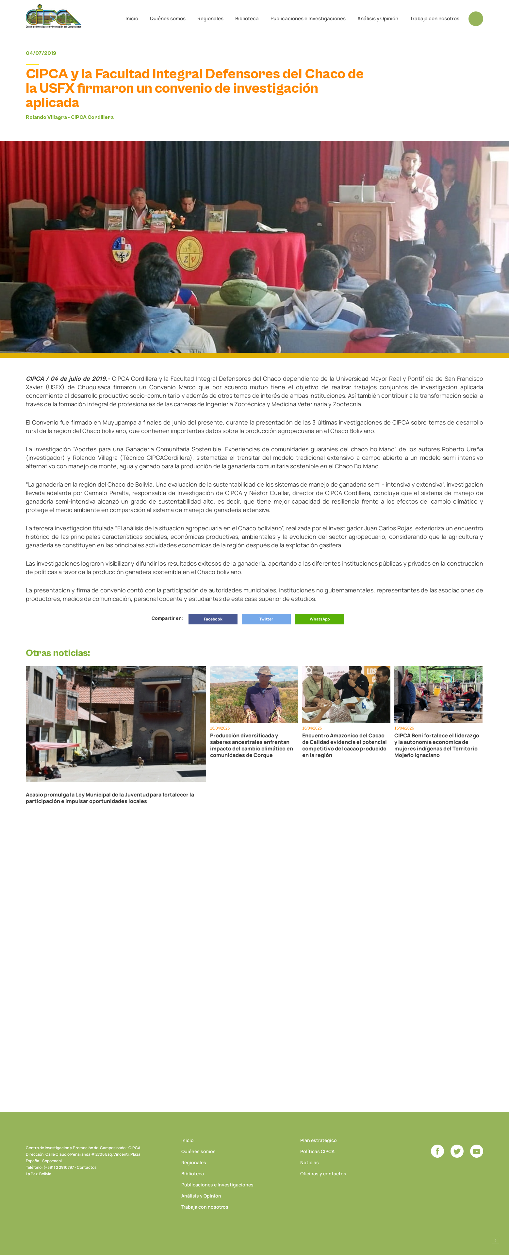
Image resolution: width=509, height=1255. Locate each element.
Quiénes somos (168, 18)
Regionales (210, 18)
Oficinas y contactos (323, 1173)
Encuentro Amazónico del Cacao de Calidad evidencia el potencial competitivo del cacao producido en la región (344, 745)
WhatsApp (320, 619)
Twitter (266, 619)
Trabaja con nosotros (434, 18)
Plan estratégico (318, 1140)
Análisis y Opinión (377, 18)
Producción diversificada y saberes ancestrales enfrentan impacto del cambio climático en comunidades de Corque (251, 745)
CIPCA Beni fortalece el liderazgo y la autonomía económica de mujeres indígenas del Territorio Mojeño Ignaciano (436, 745)
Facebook (213, 619)
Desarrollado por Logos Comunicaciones (495, 1240)
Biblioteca (247, 18)
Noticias (309, 1162)
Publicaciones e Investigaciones (308, 18)
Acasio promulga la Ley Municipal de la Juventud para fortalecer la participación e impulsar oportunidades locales (110, 797)
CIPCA (53, 16)
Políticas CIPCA (317, 1151)
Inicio (131, 18)
